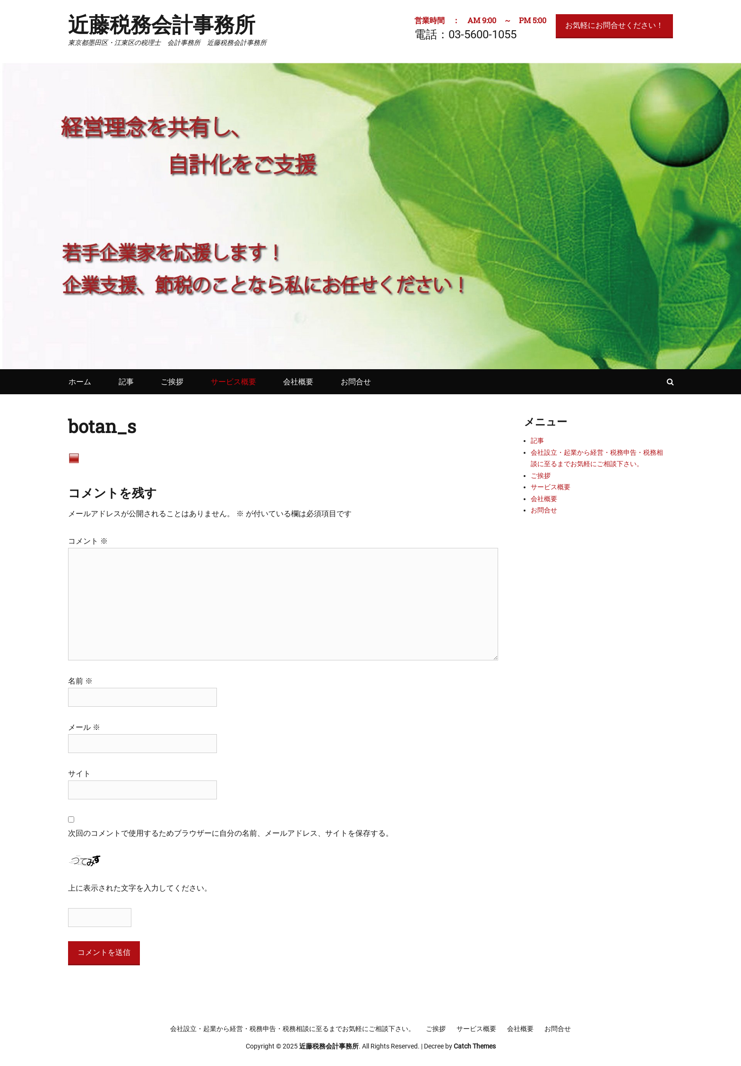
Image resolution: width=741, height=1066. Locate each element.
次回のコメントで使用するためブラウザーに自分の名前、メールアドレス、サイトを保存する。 (230, 833)
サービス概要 (233, 381)
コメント (88, 541)
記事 (126, 381)
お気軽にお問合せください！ (614, 25)
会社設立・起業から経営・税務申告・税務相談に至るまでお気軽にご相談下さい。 (292, 1028)
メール (84, 727)
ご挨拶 (172, 381)
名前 (80, 680)
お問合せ (356, 381)
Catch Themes (475, 1046)
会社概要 (298, 381)
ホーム (80, 381)
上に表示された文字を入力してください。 (140, 888)
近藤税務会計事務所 (161, 24)
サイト (79, 773)
